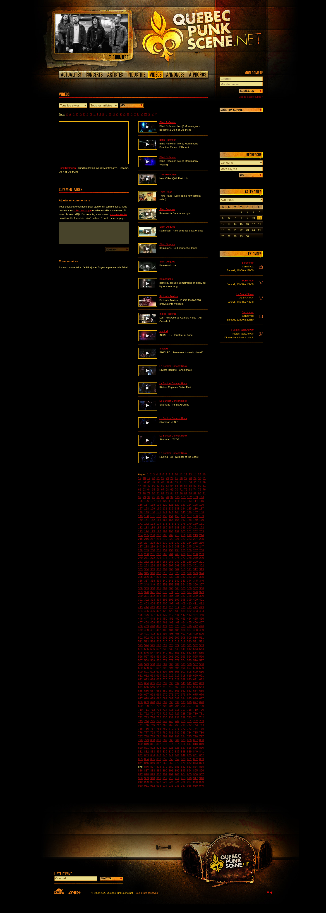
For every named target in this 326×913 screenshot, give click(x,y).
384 (165, 595)
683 (177, 698)
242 (171, 546)
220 (171, 538)
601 (146, 671)
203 (201, 531)
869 (171, 762)
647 (158, 687)
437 (152, 614)
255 (183, 550)
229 (158, 542)
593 (165, 668)
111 (177, 501)
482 (158, 630)
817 (189, 743)
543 (195, 649)
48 (144, 485)
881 (177, 766)
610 (201, 671)
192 (201, 527)
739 (183, 717)
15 (199, 474)
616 (171, 675)
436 (146, 614)
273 (158, 557)
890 (165, 770)
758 (165, 725)
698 (201, 702)
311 (189, 569)
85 (176, 493)
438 (158, 614)
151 (152, 516)
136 (195, 508)
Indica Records (167, 313)
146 (189, 512)
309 (177, 569)
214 (201, 535)
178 (183, 523)
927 (189, 781)
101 (183, 497)
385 (171, 595)
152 (158, 516)
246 (195, 546)
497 (183, 633)
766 (146, 728)
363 (171, 588)
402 (140, 603)
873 (195, 762)
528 (171, 645)
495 (171, 633)
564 (189, 656)
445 (201, 614)
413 (140, 607)
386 (177, 595)
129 (152, 508)
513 (146, 641)
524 (146, 645)
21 (157, 478)
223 (189, 538)
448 (152, 618)
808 (201, 740)
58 (190, 485)
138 (140, 512)
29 (194, 478)
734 (152, 717)
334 (195, 576)
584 (177, 664)
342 (177, 580)
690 (152, 702)
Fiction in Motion (168, 296)
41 (181, 482)
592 (158, 668)
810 (146, 743)
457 (140, 622)
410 (189, 603)
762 (189, 725)
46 (204, 482)
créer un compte (82, 210)
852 (201, 755)
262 (158, 554)
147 (195, 512)
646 (152, 687)
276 (177, 557)
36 (157, 482)
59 (194, 485)
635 (152, 683)
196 (158, 531)
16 (204, 474)
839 (189, 751)
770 (171, 728)
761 (183, 725)
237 (140, 546)
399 (189, 599)
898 (146, 774)
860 (183, 759)
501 (140, 637)
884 (195, 766)
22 (162, 478)
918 (201, 778)
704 (171, 706)
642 (195, 683)
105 (140, 501)
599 (201, 668)
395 (165, 599)
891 (171, 770)
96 (157, 497)
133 (177, 508)
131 (165, 508)
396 (171, 599)
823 (158, 747)
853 (140, 759)
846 (165, 755)
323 (195, 573)
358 (140, 588)
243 (177, 546)
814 (171, 743)
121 (171, 504)
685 (189, 698)
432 (189, 611)
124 (189, 504)
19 (148, 478)
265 (177, 554)
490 (140, 633)
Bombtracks (166, 279)
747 (165, 721)
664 (195, 690)
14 (194, 474)
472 (165, 626)
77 (139, 493)
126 (201, 504)
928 (195, 781)
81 (157, 493)
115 (201, 501)
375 (177, 592)
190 (189, 527)
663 (189, 690)
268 (195, 554)
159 (201, 516)
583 (171, 664)
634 (146, 683)
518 (177, 641)
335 (201, 576)
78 (144, 493)
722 (146, 713)
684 (183, 698)
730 (195, 713)
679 (152, 698)
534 (140, 649)
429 (171, 611)
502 (146, 637)
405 (158, 603)
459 (152, 622)
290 (195, 561)
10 (176, 474)
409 (183, 603)
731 (201, 713)
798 (140, 740)
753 (201, 721)
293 (146, 565)
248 (140, 550)
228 (152, 542)
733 (146, 717)
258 (201, 550)
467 (201, 622)
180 (195, 523)
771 (177, 728)
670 (165, 694)
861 (189, 759)
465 (189, 622)
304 (146, 569)
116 (140, 504)
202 (195, 531)
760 (177, 725)
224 (195, 538)
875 (140, 766)
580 (152, 664)
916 (189, 778)
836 (171, 751)
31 (204, 478)
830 (201, 747)
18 (144, 478)
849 (183, 755)
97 (162, 497)
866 (152, 762)
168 (189, 519)
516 (165, 641)
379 (201, 592)
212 (189, 535)
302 (201, 565)
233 (183, 542)
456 (201, 618)
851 (195, 755)
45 (199, 482)
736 (165, 717)
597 (189, 668)
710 (140, 709)
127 (140, 508)
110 (171, 501)
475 (183, 626)
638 (171, 683)
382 (152, 595)
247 (201, 546)
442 (183, 614)
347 (140, 584)
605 (171, 671)
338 (152, 580)
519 (183, 641)
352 (171, 584)
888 (152, 770)
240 (158, 546)
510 (195, 637)
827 (183, 747)
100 (177, 497)
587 (195, 664)
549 (165, 652)
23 (167, 478)
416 (158, 607)
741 (195, 717)
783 (183, 732)
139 (146, 512)
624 (152, 679)
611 (140, 675)
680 (158, 698)
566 (201, 656)
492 (152, 633)
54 (171, 485)
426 (152, 611)
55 (176, 485)
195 (152, 531)
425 (146, 611)
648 (165, 687)
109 (165, 501)
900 (158, 774)
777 (146, 732)
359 (146, 588)
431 (183, 611)
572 (171, 660)
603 (158, 671)
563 (183, 656)
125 (195, 504)
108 (158, 501)
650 (177, 687)
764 (201, 725)
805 (183, 740)
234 (189, 542)
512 (140, 641)
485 (177, 630)
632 (201, 679)
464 (183, 622)
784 (189, 732)
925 (177, 781)
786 (201, 732)
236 (201, 542)
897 (140, 774)
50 (153, 485)
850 (189, 755)
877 (152, 766)
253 (171, 550)
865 (146, 762)
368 (201, 588)
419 (177, 607)
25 (176, 478)
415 (152, 607)
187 (171, 527)
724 (158, 713)
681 (165, 698)
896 (201, 770)
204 (140, 535)
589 (140, 668)
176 (171, 523)
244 (183, 546)
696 (189, 702)
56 (181, 485)
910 (152, 778)
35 (153, 482)
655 (140, 690)
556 (140, 656)
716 (177, 709)
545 (140, 652)
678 (146, 698)
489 (201, 630)
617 (177, 675)
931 (146, 785)
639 (177, 683)
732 (140, 717)
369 (140, 592)
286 (171, 561)
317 (158, 573)
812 (158, 743)
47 (139, 485)
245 (189, 546)
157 (189, 516)
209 (171, 535)
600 (140, 671)
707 (189, 706)
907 (201, 774)
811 (152, 743)
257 (195, 550)
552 (183, 652)
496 (177, 633)
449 (158, 618)
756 (152, 725)
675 (195, 694)
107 (152, 501)
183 (146, 527)
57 (185, 485)
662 (183, 690)
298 (177, 565)
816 (183, 743)
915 (183, 778)
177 (177, 523)
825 (171, 747)
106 (146, 501)
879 (165, 766)
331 (177, 576)
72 (185, 489)
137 (201, 508)
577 (201, 660)
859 (177, 759)
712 (152, 709)
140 (152, 512)
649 (171, 687)
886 (140, 770)
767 (152, 728)
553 (189, 652)
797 (201, 736)
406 (165, 603)
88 (190, 493)
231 (171, 542)
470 (152, 626)
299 (183, 565)
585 (183, 664)
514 (152, 641)
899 (152, 774)
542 (189, 649)
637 (165, 683)
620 (195, 675)
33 (144, 482)
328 (158, 576)
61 (204, 485)
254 (177, 550)
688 (140, 702)
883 (189, 766)
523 (140, 645)
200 (183, 531)
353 (177, 584)
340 (165, 580)
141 (158, 512)
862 (195, 759)
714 (165, 709)
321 (183, 573)
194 (146, 531)
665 (201, 690)
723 (152, 713)
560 (165, 656)
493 (158, 633)
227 (146, 542)
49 (148, 485)
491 (146, 633)
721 (140, 713)
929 (201, 781)
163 (158, 519)
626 (165, 679)
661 (177, 690)
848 (177, 755)
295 (158, 565)
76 (204, 489)
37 (162, 482)
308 (171, 569)
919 (140, 781)
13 (190, 474)
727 (177, 713)
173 (152, 523)
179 (189, 523)
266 (183, 554)
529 (177, 645)
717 (183, 709)
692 (165, 702)
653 (195, 687)
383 (158, 595)
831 (140, 751)
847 (171, 755)
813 (165, 743)
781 (171, 732)
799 (146, 740)
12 (185, 474)
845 (158, 755)
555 (201, 652)
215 (140, 538)
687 (201, 698)
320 (177, 573)
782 (177, 732)
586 (189, 664)
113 (189, 501)
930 (140, 785)
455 (195, 618)
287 (177, 561)
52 (162, 485)
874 (201, 762)
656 (146, 690)
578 (140, 664)
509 (189, 637)
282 (146, 561)
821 (146, 747)
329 (165, 576)
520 (189, 641)
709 (201, 706)
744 (146, 721)
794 (183, 736)
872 (189, 762)
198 (171, 531)
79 (148, 493)
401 (201, 599)
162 (152, 519)
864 (140, 762)
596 (183, 668)
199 (177, 531)
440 (171, 614)
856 (158, 759)
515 (158, 641)
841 (201, 751)
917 (195, 778)
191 (195, 527)
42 (185, 482)
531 (189, 645)
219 (165, 538)
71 (181, 489)
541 (183, 649)
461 (165, 622)
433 (195, 611)
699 (140, 706)
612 (146, 675)
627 (171, 679)
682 (171, 698)
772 (183, 728)
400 (195, 599)
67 (162, 489)
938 (189, 785)
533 (201, 645)
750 (183, 721)
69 (171, 489)
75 (199, 489)
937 (183, 785)
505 (165, 637)
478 (201, 626)
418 (171, 607)
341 (171, 580)
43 (190, 482)
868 (165, 762)
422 (195, 607)
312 (195, 569)
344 (189, 580)
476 (189, 626)
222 (183, 538)
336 (140, 580)
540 (177, 649)
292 (140, 565)
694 (177, 702)
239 (152, 546)
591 (152, 668)
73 (190, 489)
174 (158, 523)
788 (146, 736)
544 (201, 649)
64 (148, 489)
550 (171, 652)
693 (171, 702)
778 (152, 732)
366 (189, 588)
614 (158, 675)
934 (165, 785)
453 (183, 618)
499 (195, 633)
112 (183, 501)
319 (171, 573)
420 (183, 607)
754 (140, 725)
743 (140, 721)
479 (140, 630)
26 (181, 478)
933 (158, 785)
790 (158, 736)
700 (146, 706)
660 (171, 690)
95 (153, 497)
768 (158, 728)
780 (165, 732)
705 (177, 706)
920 (146, 781)
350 (158, 584)
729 (189, 713)
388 (189, 595)
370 (146, 592)
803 (171, 740)
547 (152, 652)
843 (146, 755)
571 (165, 660)
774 (195, 728)
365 (183, 588)
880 (171, 766)
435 (140, 614)
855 (152, 759)
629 (183, 679)
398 (183, 599)
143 (171, 512)
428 (165, 611)
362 (165, 588)
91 (204, 493)
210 (177, 535)
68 (167, 489)
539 (171, 649)
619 (189, 675)
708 (195, 706)
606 (177, 671)
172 (146, 523)
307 (165, 569)
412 (201, 603)
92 (139, 497)
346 (201, 580)
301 (195, 565)
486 (183, 630)
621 (201, 675)
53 (167, 485)
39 (171, 482)
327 (152, 576)
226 (140, 542)
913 (171, 778)
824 (165, 747)
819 (201, 743)
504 (158, 637)
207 (158, 535)
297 (171, 565)
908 (140, 778)
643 (201, 683)
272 (152, 557)
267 (189, 554)
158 (195, 516)
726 (171, 713)
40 (176, 482)
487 (189, 630)
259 (140, 554)
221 (177, 538)
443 (189, 614)
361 (158, 588)
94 (148, 497)
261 (152, 554)
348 (146, 584)
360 (152, 588)
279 (195, 557)
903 (177, 774)
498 (189, 633)
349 (152, 584)
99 (171, 497)
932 (152, 785)
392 (146, 599)
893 (183, 770)
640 (183, 683)
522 (201, 641)
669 (158, 694)
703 (165, 706)
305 (152, 569)
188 (177, 527)
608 (189, 671)
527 (165, 645)
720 (201, 709)
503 (152, 637)
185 (158, 527)
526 (158, 645)
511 (201, 637)
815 (177, 743)
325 (140, 576)
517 (171, 641)
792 (171, 736)
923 (165, 781)
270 (140, 557)
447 (146, 618)
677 (140, 698)
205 (146, 535)
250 (152, 550)
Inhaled (163, 331)
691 (158, 702)
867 (158, 762)
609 (195, 671)
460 (158, 622)
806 (189, 740)
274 (165, 557)
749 (177, 721)
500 (201, 633)
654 (201, 687)
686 (195, 698)
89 (194, 493)
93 (144, 497)
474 (177, 626)
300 (189, 565)
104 (201, 497)
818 (195, 743)
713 (158, 709)
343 (183, 580)
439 (165, 614)
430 (177, 611)
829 (195, 747)
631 (195, 679)
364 (177, 588)
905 (189, 774)
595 (177, 668)
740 (189, 717)
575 (189, 660)
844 (152, 755)
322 (189, 573)
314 (140, 573)
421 (189, 607)
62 (139, 489)
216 (146, 538)
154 (171, 516)
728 (183, 713)
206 (152, 535)
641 (189, 683)
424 (140, 611)
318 (165, 573)
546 (146, 652)
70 (176, 489)
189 (183, 527)
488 (195, 630)
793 (177, 736)
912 (165, 778)
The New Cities (168, 174)
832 (146, 751)
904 (183, 774)
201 (189, 531)
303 (140, 569)
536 (152, 649)
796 (195, 736)
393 (152, 599)
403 (146, 603)
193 (140, 531)
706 (183, 706)
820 (140, 747)
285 (165, 561)
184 (152, 527)
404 (152, 603)
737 (171, 717)
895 (195, 770)
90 (199, 493)
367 (195, 588)
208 (165, 535)
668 (152, 694)
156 (183, 516)
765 (140, 728)
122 (177, 504)
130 (158, 508)
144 (177, 512)
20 (153, 478)
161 (146, 519)
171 (140, 523)
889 (158, 770)
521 (195, 641)
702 (158, 706)
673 (183, 694)
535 (146, 649)
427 (158, 611)
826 (177, 747)
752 (195, 721)
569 (152, 660)
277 (183, 557)
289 (189, 561)
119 (158, 504)
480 (146, 630)
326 (146, 576)
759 (171, 725)
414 (146, 607)
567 (140, 660)
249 (146, 550)
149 (140, 516)
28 (190, 478)
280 (201, 557)
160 (140, 519)
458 (146, 622)
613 (152, 675)
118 (152, 504)
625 (158, 679)
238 (146, 546)
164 (165, 519)
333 (189, 576)
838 (183, 751)
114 (195, 501)
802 (165, 740)
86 (181, 493)
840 (195, 751)
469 (146, 626)
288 (183, 561)
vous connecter (118, 214)
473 (171, 626)
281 (140, 561)
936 (177, 785)
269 (201, 554)
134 (183, 508)
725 (165, 713)
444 (195, 614)
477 (195, 626)
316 (152, 573)
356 (195, 584)
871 (183, 762)
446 (140, 618)
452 (177, 618)
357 (201, 584)
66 (157, 489)
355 (189, 584)
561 (171, 656)
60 (199, 485)
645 (146, 687)
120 (165, 504)
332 (183, 576)
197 (165, 531)
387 (183, 595)
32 (139, 482)
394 (158, 599)
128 (146, 508)
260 (146, 554)
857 (165, 759)
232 (177, 542)
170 (201, 519)
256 (189, 550)
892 (177, 770)
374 (171, 592)
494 (165, 633)
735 (158, 717)
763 (195, 725)
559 (158, 656)
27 (185, 478)
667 (146, 694)
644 (140, 687)
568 (146, 660)
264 (171, 554)
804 (177, 740)
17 (139, 478)
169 (195, 519)
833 (152, 751)
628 (177, 679)
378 (195, 592)
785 (195, 732)
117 (146, 504)
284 (158, 561)
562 (177, 656)
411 (195, 603)
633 (140, 683)
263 (165, 554)
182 (140, 527)
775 (201, 728)
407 (171, 603)
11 (181, 474)
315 (146, 573)
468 (140, 626)
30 (199, 478)
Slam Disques (167, 209)
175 (165, 523)
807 (195, 740)
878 (158, 766)
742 (201, 717)
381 (146, 595)
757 (158, 725)
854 (146, 759)
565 (195, 656)
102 (189, 497)
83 (167, 493)
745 (152, 721)
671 (171, 694)
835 (165, 751)
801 (158, 740)
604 (165, 671)
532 (195, 645)
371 (152, 592)
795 (189, 736)
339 (158, 580)
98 (167, 497)
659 (165, 690)
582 (165, 664)
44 (194, 482)
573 (177, 660)
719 (195, 709)
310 (183, 569)
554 (195, 652)
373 (165, 592)
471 (158, 626)
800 (152, 740)
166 (177, 519)
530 (183, 645)
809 (140, 743)
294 (152, 565)
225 (201, 538)
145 (183, 512)
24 (171, 478)
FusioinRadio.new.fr (242, 329)
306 (158, 569)
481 (152, 630)
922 (158, 781)
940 (201, 785)
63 (144, 489)
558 (152, 656)
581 (158, 664)
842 (140, 755)
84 (171, 493)
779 (158, 732)
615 (165, 675)
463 (177, 622)
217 (152, 538)
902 (171, 774)
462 (171, 622)
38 (167, 482)
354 (183, 584)
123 (183, 504)
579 (146, 664)
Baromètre (248, 262)
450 (165, 618)
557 (146, 656)
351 (165, 584)
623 (146, 679)
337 (146, 580)
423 (201, 607)
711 (146, 709)
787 (140, 736)
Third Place (165, 192)
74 (194, 489)
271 (146, 557)
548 (158, 652)
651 (183, 687)
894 (189, 770)
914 (177, 778)
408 (177, 603)
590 (146, 668)
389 (195, 595)
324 (201, 573)
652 (189, 687)
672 (177, 694)
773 (189, 728)
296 (165, 565)
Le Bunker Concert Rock (173, 366)
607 (183, 671)
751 (189, 721)
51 (157, 485)
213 (195, 535)
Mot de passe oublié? (251, 96)
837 (177, 751)
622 (140, 679)
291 (201, 561)
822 (152, 747)
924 (171, 781)
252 (165, 550)
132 (171, 508)
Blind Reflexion (67, 168)
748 (171, 721)
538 (165, 649)
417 (165, 607)
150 (146, 516)
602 (152, 671)
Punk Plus (248, 280)
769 (165, 728)
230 (165, 542)
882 (183, 766)
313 (201, 569)
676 (201, 694)
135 (189, 508)
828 (189, 747)
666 (140, 694)
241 (165, 546)
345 (195, 580)
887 (146, 770)
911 (158, 778)
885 (201, 766)
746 (158, 721)
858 (171, 759)
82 (162, 493)
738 (177, 717)
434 (201, 611)
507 (177, 637)
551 (177, 652)
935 (171, 785)
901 (165, 774)
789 (152, 736)
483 (165, 630)
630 (189, 679)
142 (165, 512)
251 (158, 550)
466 (195, 622)
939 (195, 785)
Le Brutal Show (245, 294)
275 (171, 557)
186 (165, 527)
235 (195, 542)
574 (183, 660)
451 (171, 618)
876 (146, 766)
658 (158, 690)
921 (152, 781)
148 (201, 512)
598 (195, 668)
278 (189, 557)
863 (201, 759)
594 (171, 668)
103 (195, 497)
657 (152, 690)
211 (183, 535)
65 (153, 489)
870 (177, 762)
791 (165, 736)
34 (148, 482)
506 (171, 637)
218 (158, 538)
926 (183, 781)
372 (158, 592)
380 (140, 595)
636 (158, 683)
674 (189, 694)
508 (183, 637)
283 (152, 561)
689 (146, 702)
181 (201, 523)
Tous (62, 114)
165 (171, 519)
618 (183, 675)
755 (146, 725)
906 (195, 774)
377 (189, 592)
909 (146, 778)
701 (152, 706)
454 (189, 618)
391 (140, 599)
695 (183, 702)
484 (171, 630)
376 (183, 592)
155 (177, 516)
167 (183, 519)
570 (158, 660)
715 (171, 709)
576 (195, 660)
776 (140, 732)
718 (189, 709)
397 (177, 599)
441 (177, 614)
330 (171, 576)
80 (153, 493)
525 (152, 645)
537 (158, 649)
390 (201, 595)
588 (201, 664)
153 (165, 516)
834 (158, 751)
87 (185, 493)
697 (195, 702)
